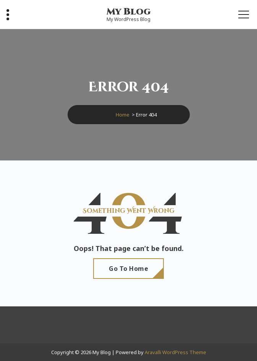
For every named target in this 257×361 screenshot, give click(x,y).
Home (122, 114)
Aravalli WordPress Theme (175, 352)
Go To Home (128, 268)
